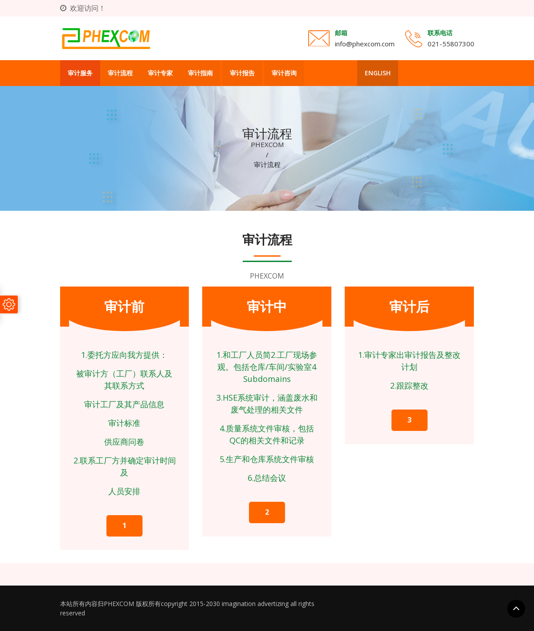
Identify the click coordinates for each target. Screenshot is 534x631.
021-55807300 (451, 43)
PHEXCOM (267, 144)
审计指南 (200, 73)
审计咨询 (284, 73)
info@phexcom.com (365, 43)
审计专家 (160, 73)
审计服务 (80, 73)
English (378, 73)
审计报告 (242, 73)
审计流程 (120, 73)
